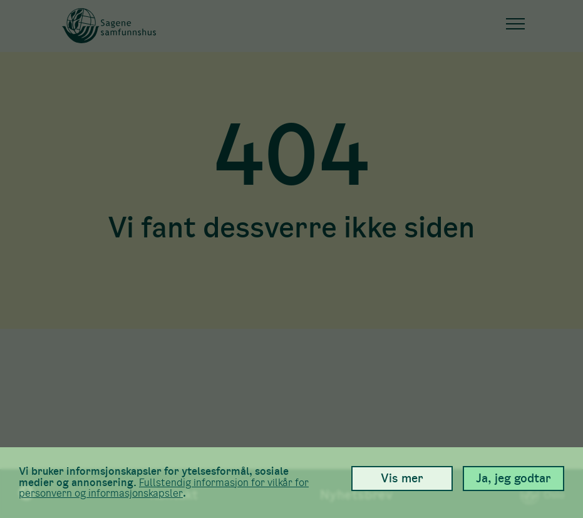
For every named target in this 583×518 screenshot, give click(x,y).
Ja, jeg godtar (513, 478)
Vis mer (402, 478)
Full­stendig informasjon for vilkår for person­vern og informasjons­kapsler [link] (164, 488)
